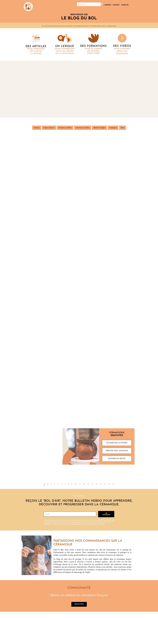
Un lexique (64, 46)
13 (88, 484)
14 (92, 484)
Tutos (122, 128)
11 (80, 484)
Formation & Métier (65, 128)
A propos (107, 5)
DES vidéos (122, 46)
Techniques (113, 128)
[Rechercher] (89, 4)
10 (76, 484)
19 (113, 484)
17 (105, 484)
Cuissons (37, 128)
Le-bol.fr (124, 5)
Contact (116, 5)
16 (101, 484)
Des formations (93, 46)
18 (109, 484)
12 (84, 484)
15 (96, 484)
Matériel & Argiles (99, 128)
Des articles (35, 46)
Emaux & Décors (49, 128)
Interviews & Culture (83, 128)
